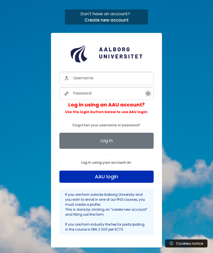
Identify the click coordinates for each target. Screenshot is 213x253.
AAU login (106, 176)
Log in (106, 140)
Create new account (107, 20)
